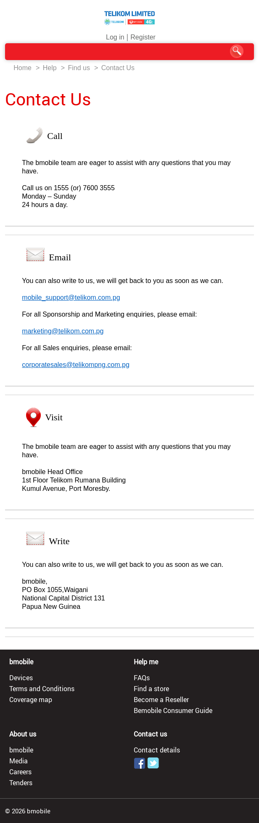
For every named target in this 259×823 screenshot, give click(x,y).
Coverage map (30, 699)
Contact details (157, 750)
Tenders (20, 782)
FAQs (142, 677)
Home (22, 67)
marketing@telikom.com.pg (62, 331)
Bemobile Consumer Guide (173, 710)
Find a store (151, 688)
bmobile (21, 750)
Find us (79, 67)
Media (18, 760)
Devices (21, 677)
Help (50, 67)
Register (143, 37)
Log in (115, 37)
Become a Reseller (161, 699)
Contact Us (118, 67)
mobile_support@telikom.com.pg (71, 297)
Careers (20, 771)
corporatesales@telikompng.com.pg (75, 364)
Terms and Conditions (41, 688)
